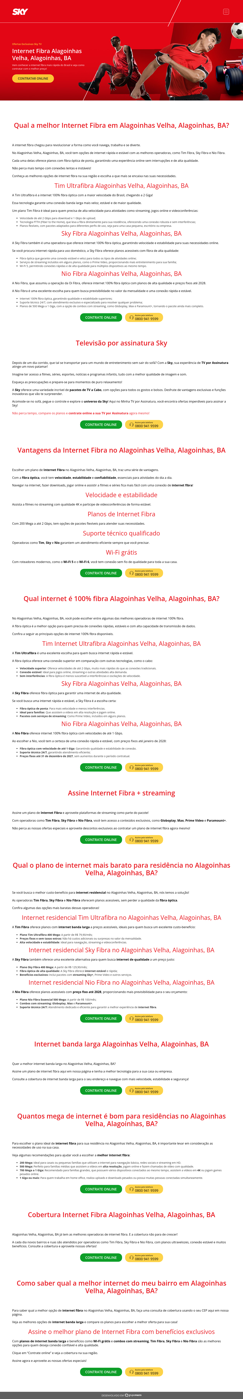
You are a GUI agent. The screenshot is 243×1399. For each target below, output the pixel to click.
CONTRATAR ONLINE (33, 78)
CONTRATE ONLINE (101, 317)
